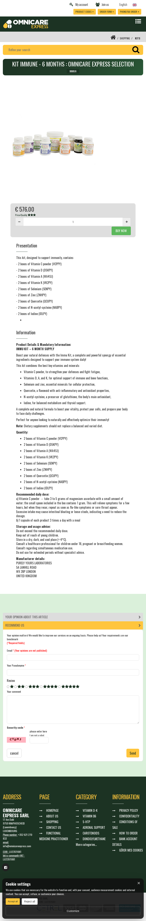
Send (133, 753)
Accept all (13, 901)
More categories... (86, 844)
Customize (73, 910)
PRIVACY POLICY (128, 810)
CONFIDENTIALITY (129, 816)
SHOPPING (124, 38)
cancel (14, 753)
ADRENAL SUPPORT (94, 827)
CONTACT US (53, 827)
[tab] (73, 617)
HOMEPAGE (52, 810)
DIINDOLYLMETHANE (94, 839)
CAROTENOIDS (91, 833)
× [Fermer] (138, 883)
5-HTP (86, 822)
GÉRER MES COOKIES (131, 850)
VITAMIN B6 (89, 816)
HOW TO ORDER (128, 833)
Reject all (29, 901)
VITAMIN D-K (90, 810)
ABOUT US (52, 816)
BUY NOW (121, 230)
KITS (137, 38)
